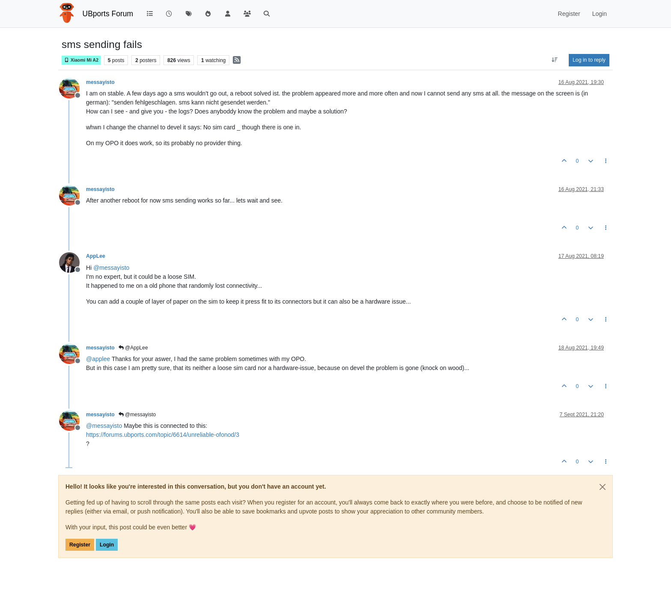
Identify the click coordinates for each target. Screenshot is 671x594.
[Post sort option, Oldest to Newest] (555, 60)
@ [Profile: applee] (98, 358)
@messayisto (137, 415)
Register (79, 545)
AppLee (95, 256)
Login (107, 545)
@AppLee (133, 348)
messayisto (100, 82)
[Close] (602, 486)
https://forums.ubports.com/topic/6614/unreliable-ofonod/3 (162, 434)
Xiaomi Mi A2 (81, 60)
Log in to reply (589, 60)
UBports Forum (108, 13)
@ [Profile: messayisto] (111, 267)
